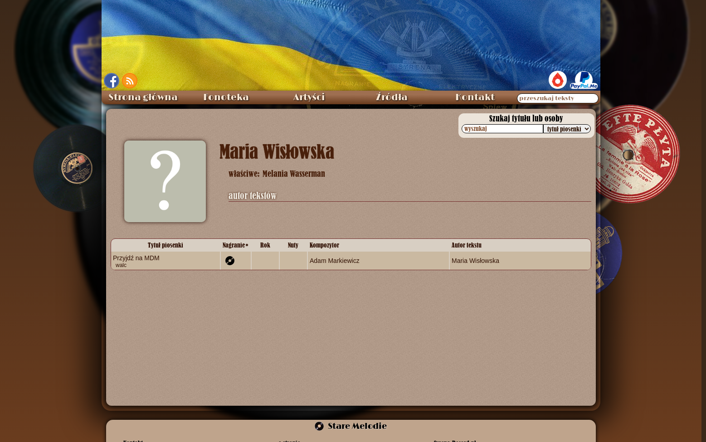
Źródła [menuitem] (392, 97)
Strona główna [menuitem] (143, 97)
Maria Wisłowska (475, 260)
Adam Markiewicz (335, 260)
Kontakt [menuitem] (475, 97)
